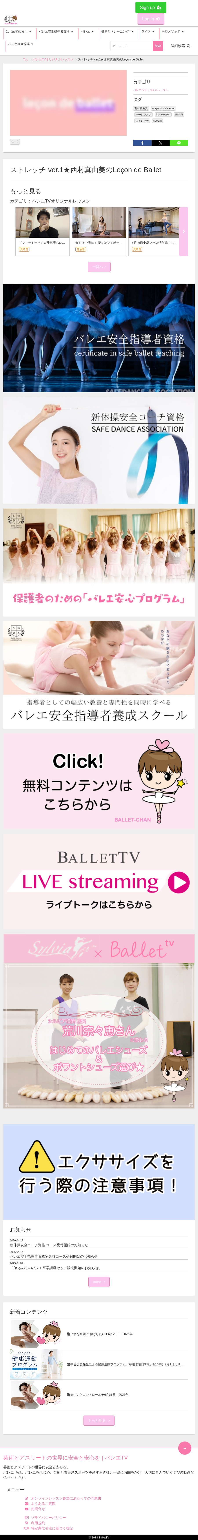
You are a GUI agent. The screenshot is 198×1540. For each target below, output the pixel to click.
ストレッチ (142, 120)
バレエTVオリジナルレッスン (53, 59)
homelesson (163, 114)
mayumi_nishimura (163, 108)
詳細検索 (180, 46)
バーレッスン (143, 114)
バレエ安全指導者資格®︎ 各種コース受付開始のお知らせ (54, 1256)
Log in (151, 18)
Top (25, 59)
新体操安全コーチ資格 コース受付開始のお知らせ (49, 1245)
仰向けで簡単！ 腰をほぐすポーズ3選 (101, 243)
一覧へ (99, 267)
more (99, 1282)
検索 (158, 46)
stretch (179, 114)
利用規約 (36, 1523)
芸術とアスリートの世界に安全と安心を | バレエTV (65, 1458)
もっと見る (99, 1420)
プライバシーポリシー (46, 1518)
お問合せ (36, 1509)
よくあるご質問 (41, 1503)
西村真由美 (141, 108)
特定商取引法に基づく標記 (50, 1528)
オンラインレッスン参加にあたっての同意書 (64, 1498)
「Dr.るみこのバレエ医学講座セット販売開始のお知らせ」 (56, 1268)
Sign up (151, 7)
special (157, 120)
